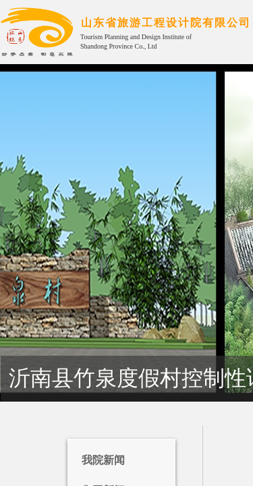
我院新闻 (103, 460)
